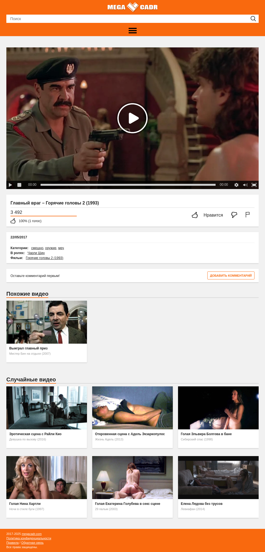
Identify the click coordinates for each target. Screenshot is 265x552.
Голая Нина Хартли (25, 504)
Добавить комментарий (231, 275)
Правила (12, 542)
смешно (37, 248)
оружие (50, 248)
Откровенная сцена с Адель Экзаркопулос (130, 434)
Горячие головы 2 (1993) (44, 258)
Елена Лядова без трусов (201, 504)
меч (61, 248)
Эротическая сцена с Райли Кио (35, 434)
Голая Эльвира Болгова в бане (206, 434)
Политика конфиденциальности (28, 538)
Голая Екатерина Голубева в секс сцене (127, 504)
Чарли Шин (36, 253)
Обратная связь (32, 542)
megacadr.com (32, 533)
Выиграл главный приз (28, 348)
